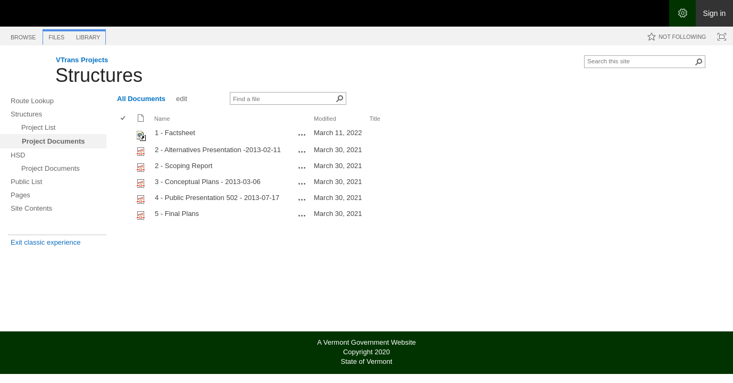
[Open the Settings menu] (682, 13)
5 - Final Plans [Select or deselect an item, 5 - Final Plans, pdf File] (177, 214)
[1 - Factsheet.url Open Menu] (302, 134)
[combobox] (640, 60)
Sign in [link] (714, 13)
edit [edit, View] (181, 99)
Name (162, 118)
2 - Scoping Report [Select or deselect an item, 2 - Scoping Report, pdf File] (183, 166)
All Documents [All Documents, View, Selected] (141, 99)
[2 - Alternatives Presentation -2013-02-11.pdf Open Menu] (302, 151)
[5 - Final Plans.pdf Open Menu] (302, 215)
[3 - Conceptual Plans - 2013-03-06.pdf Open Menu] (302, 183)
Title (374, 118)
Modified (325, 118)
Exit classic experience (46, 242)
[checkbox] (123, 119)
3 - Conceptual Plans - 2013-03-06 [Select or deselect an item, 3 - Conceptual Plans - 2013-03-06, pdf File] (208, 182)
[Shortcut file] (142, 139)
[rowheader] (125, 134)
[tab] (23, 35)
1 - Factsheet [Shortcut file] (175, 133)
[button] (699, 62)
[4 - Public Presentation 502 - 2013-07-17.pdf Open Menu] (302, 199)
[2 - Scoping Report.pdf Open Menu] (302, 167)
